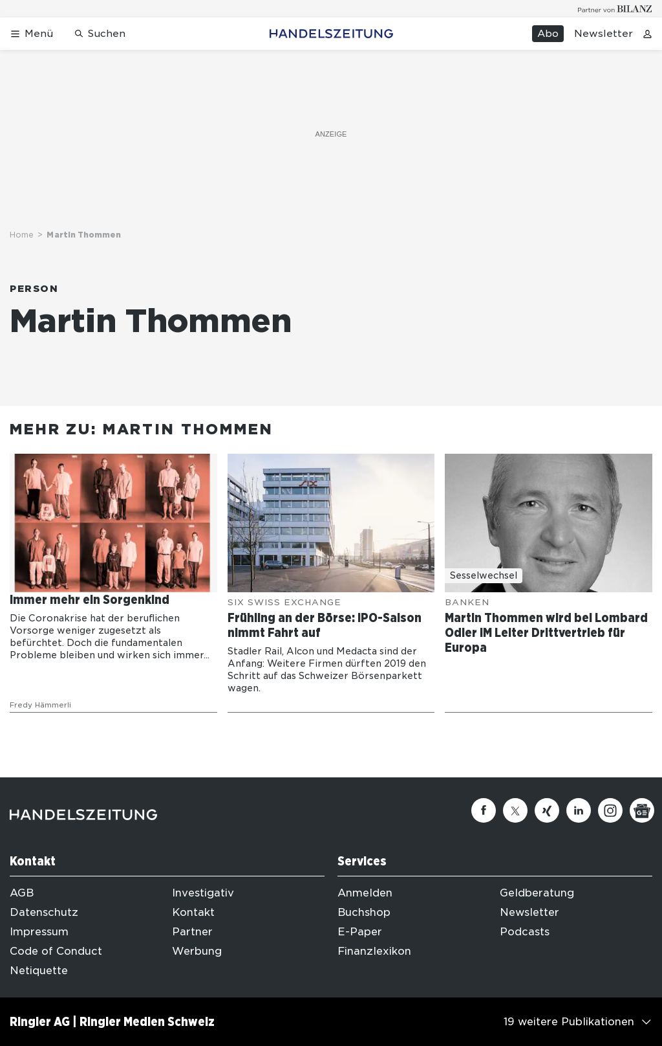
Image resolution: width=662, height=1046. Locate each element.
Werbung (197, 951)
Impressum (39, 932)
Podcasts (525, 932)
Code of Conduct (56, 951)
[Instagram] (610, 810)
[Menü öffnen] (31, 34)
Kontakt (193, 912)
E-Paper (359, 932)
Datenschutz (44, 912)
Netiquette (39, 970)
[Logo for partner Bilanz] (615, 8)
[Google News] (642, 810)
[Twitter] (515, 810)
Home (22, 234)
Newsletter (603, 33)
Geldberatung (537, 893)
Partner (192, 932)
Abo (548, 33)
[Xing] (547, 810)
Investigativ (203, 893)
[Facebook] (483, 810)
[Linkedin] (578, 810)
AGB (22, 893)
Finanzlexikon (374, 951)
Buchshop (363, 912)
